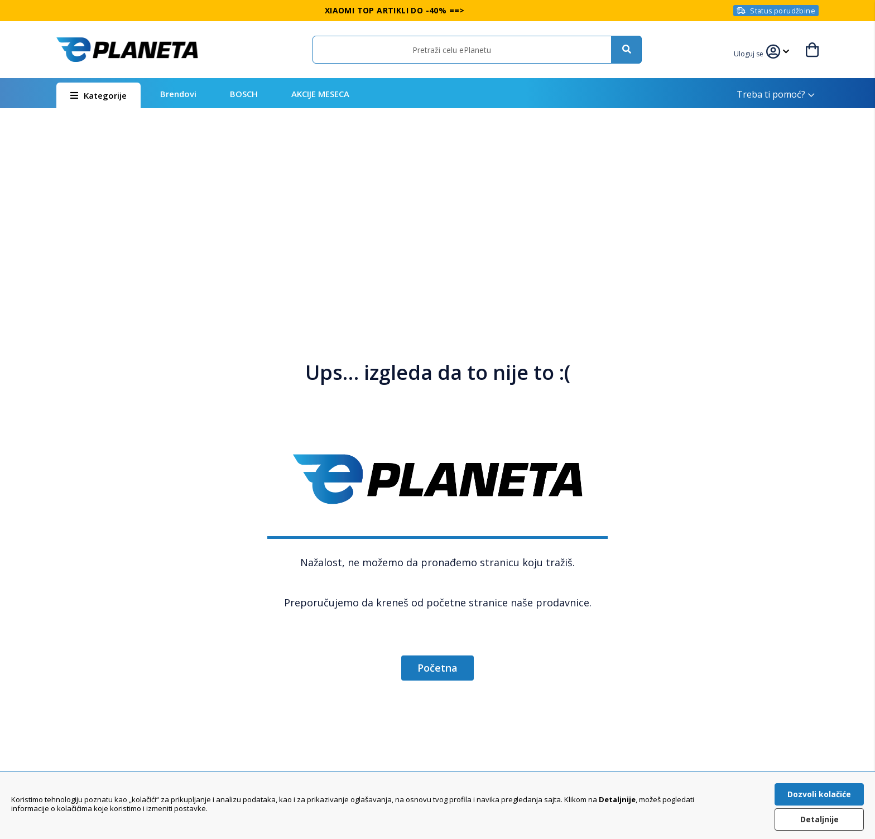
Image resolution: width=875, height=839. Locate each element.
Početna (437, 667)
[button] (750, 52)
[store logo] (127, 49)
